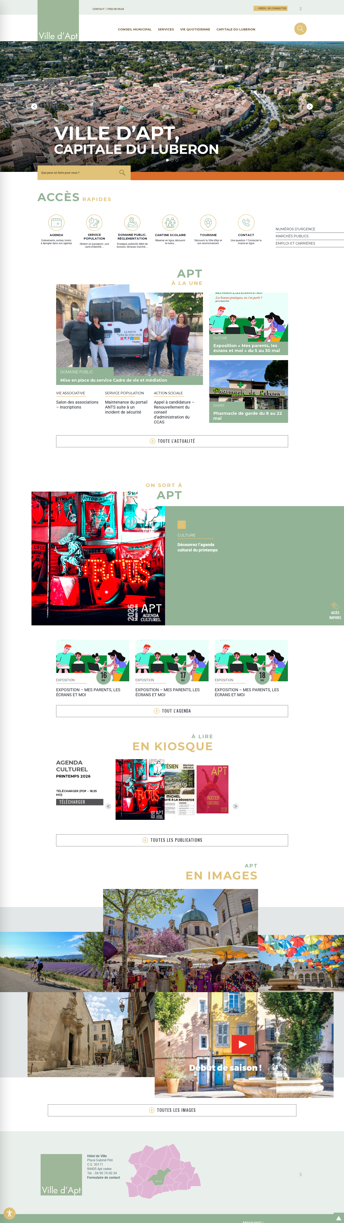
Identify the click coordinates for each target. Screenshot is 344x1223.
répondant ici (117, 1196)
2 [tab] (172, 126)
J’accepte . (275, 1205)
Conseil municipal (135, 29)
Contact (99, 9)
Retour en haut (337, 1213)
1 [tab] (167, 126)
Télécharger (72, 768)
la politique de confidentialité (280, 1204)
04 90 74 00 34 (106, 1139)
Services (166, 29)
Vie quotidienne (195, 29)
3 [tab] (176, 126)
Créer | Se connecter (270, 8)
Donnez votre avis (75, 1195)
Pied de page (115, 9)
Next (310, 89)
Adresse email (253, 1188)
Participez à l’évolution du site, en (133, 1192)
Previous (34, 89)
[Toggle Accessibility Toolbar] (9, 1213)
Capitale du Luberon (235, 29)
